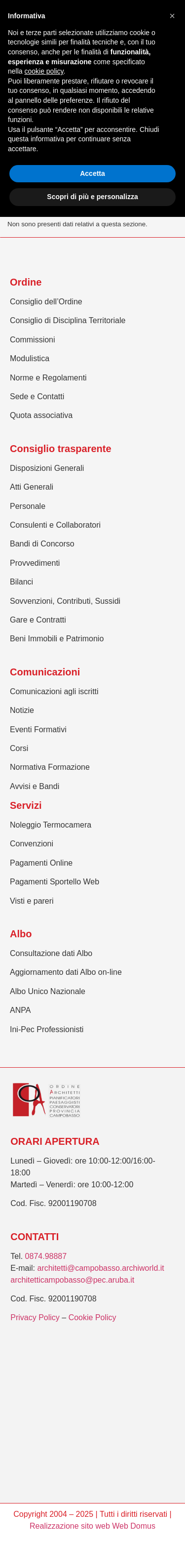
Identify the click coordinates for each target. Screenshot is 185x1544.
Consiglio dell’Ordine (46, 301)
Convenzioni (31, 843)
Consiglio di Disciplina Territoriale (67, 320)
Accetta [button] (92, 173)
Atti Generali (31, 487)
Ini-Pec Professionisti (46, 1029)
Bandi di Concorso (42, 544)
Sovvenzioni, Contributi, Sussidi (65, 601)
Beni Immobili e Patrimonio (57, 638)
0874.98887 (46, 1256)
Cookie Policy (92, 1317)
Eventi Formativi (38, 729)
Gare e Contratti (38, 620)
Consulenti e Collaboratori (55, 525)
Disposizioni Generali (47, 468)
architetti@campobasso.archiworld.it (100, 1268)
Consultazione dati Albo (51, 953)
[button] (172, 16)
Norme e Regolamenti (48, 378)
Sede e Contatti (37, 396)
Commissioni (32, 339)
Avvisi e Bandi (34, 786)
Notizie (22, 710)
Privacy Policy (35, 1317)
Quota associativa (41, 415)
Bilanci (21, 582)
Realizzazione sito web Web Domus (92, 1526)
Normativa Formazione (50, 767)
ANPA (20, 1010)
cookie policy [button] (43, 71)
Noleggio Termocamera (50, 825)
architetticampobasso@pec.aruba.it (72, 1280)
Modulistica (29, 358)
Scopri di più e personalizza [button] (92, 197)
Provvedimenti (35, 563)
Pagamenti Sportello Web (54, 881)
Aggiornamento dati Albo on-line (66, 972)
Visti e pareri (32, 901)
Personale (27, 506)
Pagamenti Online (41, 863)
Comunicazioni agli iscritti (54, 691)
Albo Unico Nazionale (47, 991)
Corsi (19, 748)
